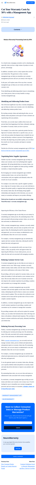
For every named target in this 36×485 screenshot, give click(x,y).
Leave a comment (18, 456)
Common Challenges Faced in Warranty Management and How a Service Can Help (27, 466)
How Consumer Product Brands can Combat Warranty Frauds (9, 466)
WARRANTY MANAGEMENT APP (12, 395)
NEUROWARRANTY (8, 399)
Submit (18, 428)
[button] (2, 2)
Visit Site (18, 448)
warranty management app (12, 340)
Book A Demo (30, 2)
